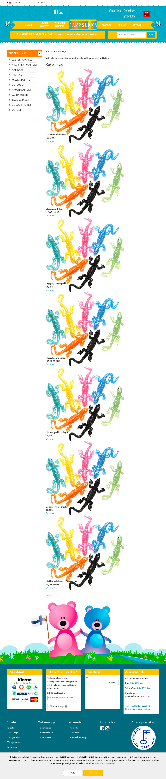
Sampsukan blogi (78, 737)
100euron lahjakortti (56, 135)
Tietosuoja (12, 733)
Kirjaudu (74, 728)
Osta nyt (50, 141)
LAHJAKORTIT (20, 95)
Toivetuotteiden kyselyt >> (138, 706)
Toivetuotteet (45, 737)
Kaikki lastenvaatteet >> (137, 709)
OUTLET (16, 110)
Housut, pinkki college (57, 432)
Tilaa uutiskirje (56, 706)
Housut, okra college (56, 358)
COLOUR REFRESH (23, 105)
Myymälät (12, 747)
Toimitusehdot (45, 733)
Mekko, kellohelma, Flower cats (61, 581)
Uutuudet (137, 24)
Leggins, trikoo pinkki (56, 283)
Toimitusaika (44, 728)
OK (73, 773)
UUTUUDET (18, 85)
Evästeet (11, 728)
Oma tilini (115, 10)
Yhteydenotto (14, 742)
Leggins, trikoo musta (56, 507)
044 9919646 (136, 683)
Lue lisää (112, 683)
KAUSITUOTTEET (21, 90)
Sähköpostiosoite (56, 693)
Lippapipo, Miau (54, 209)
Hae (151, 35)
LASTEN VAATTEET (44, 25)
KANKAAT (106, 24)
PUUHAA (122, 24)
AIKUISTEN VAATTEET (60, 25)
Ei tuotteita (129, 16)
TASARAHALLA (20, 100)
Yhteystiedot (13, 737)
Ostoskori (129, 10)
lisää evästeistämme (105, 763)
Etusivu (28, 24)
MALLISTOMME (21, 80)
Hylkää (93, 773)
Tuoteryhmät (18, 53)
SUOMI (42, 2)
